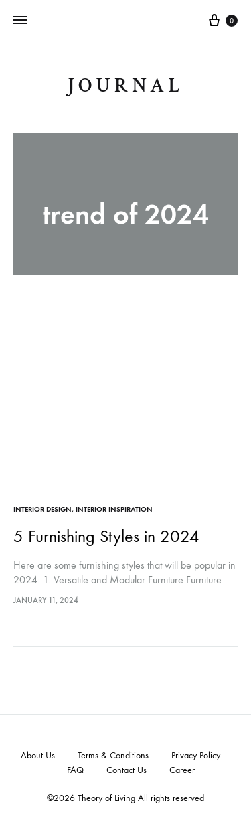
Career (182, 770)
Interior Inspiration (114, 509)
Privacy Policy (195, 755)
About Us (38, 755)
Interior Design (42, 509)
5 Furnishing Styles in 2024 (106, 536)
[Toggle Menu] (20, 20)
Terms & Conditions (113, 755)
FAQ (75, 770)
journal (125, 86)
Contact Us (126, 770)
